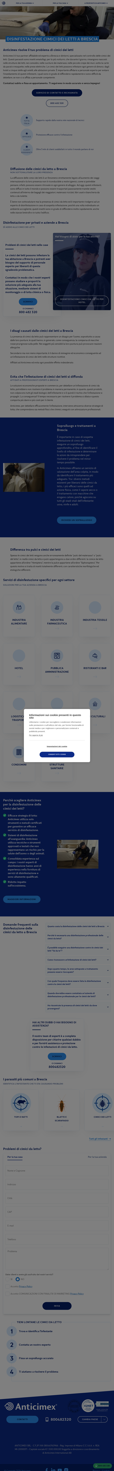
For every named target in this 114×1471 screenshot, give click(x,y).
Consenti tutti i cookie (72, 750)
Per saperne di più (36, 739)
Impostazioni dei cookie (42, 750)
